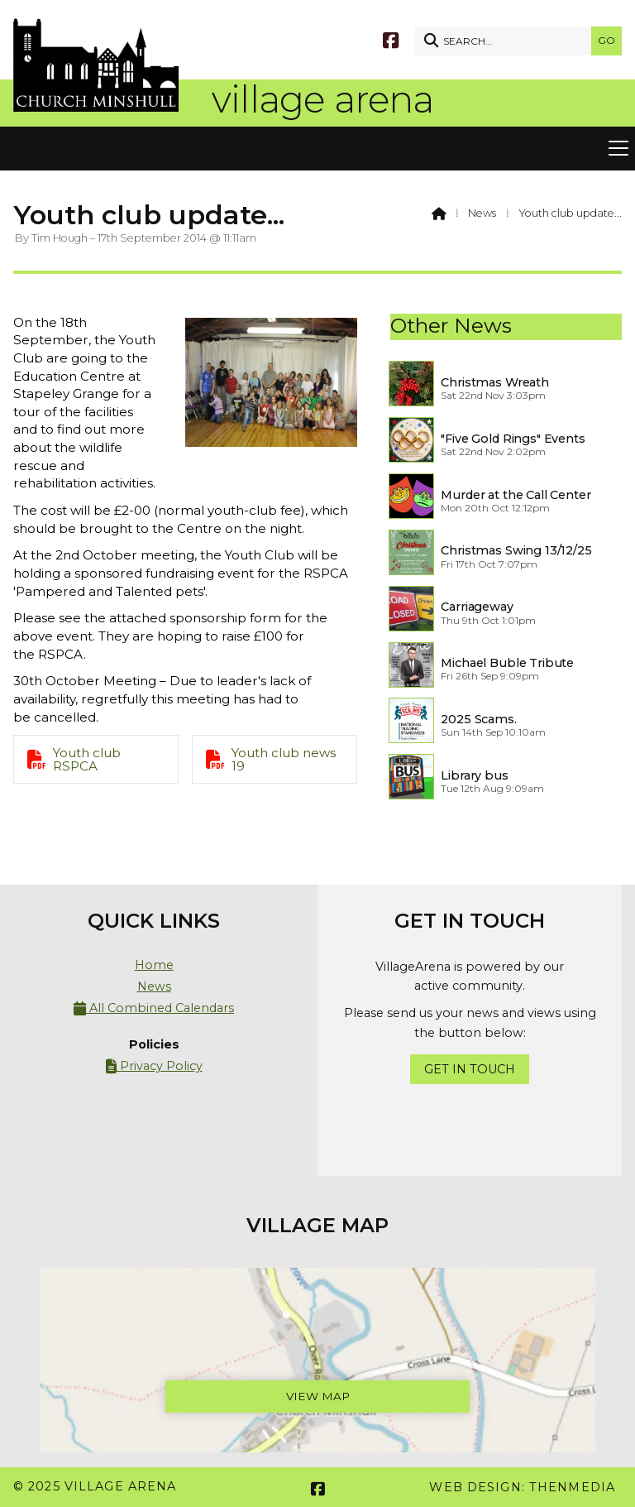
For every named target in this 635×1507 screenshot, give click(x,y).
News (482, 213)
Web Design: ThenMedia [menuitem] (522, 1487)
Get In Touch (469, 1069)
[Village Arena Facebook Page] (391, 39)
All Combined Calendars (154, 1008)
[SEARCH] (507, 40)
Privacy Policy (154, 1066)
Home (154, 964)
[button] (317, 149)
